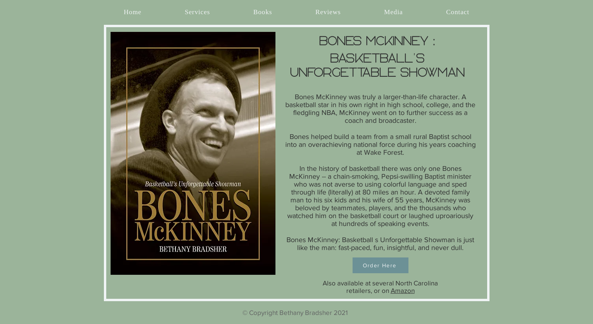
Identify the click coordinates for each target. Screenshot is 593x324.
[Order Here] (380, 265)
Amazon (403, 290)
